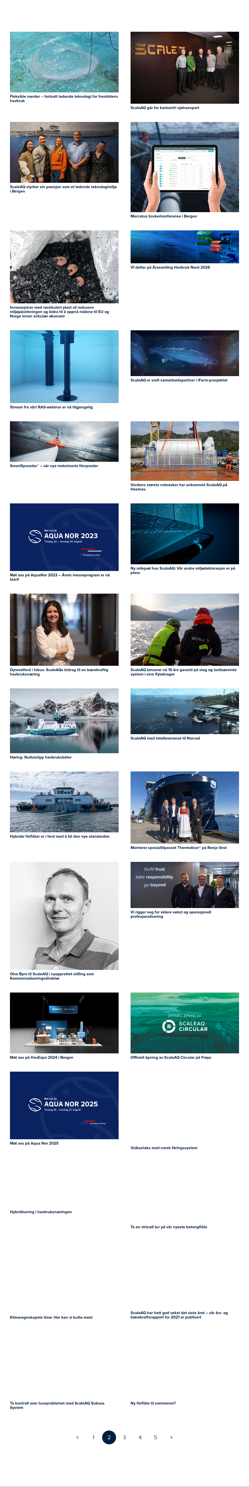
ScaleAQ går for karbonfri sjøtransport (165, 107)
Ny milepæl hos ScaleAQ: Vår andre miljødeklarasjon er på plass (183, 570)
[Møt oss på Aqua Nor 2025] (64, 1074)
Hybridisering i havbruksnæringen (41, 1212)
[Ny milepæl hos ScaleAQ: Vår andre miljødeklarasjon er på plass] (185, 506)
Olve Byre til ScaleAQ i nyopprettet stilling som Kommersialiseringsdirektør (52, 976)
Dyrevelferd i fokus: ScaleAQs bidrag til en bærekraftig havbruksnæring (59, 672)
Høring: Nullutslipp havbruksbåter (41, 757)
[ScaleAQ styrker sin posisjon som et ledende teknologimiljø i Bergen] (64, 124)
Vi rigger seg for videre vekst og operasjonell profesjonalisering (171, 914)
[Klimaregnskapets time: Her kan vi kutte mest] (64, 1244)
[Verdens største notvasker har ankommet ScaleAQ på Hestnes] (185, 424)
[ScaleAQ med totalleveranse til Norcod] (185, 691)
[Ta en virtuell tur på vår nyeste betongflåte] (185, 1164)
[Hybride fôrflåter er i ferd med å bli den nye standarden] (64, 774)
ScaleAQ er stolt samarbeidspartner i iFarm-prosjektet (179, 380)
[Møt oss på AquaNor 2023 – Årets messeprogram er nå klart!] (64, 506)
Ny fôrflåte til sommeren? (153, 1403)
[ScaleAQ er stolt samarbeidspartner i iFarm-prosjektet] (185, 333)
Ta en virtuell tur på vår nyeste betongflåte (169, 1227)
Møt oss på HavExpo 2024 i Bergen (41, 1057)
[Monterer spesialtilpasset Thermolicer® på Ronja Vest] (185, 774)
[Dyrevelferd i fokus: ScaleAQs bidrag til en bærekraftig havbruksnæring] (64, 596)
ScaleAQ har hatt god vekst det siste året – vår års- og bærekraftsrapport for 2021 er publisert (179, 1315)
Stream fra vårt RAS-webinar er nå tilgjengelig (51, 407)
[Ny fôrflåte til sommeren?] (185, 1334)
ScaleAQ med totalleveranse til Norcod (165, 738)
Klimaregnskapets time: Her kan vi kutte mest (51, 1317)
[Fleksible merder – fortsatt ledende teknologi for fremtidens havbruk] (64, 34)
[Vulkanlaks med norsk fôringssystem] (185, 1074)
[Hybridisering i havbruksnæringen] (64, 1164)
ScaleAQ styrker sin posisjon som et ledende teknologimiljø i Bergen (63, 189)
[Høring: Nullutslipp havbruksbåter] (64, 691)
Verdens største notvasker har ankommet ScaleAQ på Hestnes (179, 487)
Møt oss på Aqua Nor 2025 (34, 1143)
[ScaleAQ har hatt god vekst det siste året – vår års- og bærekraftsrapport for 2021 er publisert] (185, 1244)
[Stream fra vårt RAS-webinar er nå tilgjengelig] (64, 333)
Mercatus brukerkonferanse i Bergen (164, 216)
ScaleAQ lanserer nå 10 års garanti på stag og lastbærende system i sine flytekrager (184, 672)
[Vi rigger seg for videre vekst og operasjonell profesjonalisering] (185, 864)
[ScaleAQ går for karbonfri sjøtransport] (185, 34)
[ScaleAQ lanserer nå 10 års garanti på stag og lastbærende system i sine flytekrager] (185, 596)
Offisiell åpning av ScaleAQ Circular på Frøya (171, 1057)
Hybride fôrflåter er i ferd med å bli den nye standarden (60, 836)
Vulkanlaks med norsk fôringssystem (164, 1148)
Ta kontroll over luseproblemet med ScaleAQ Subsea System (57, 1405)
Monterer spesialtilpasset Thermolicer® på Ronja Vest (179, 847)
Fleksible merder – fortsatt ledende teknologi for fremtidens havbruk (64, 98)
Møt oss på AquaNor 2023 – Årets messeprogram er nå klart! (60, 577)
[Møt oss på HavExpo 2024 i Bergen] (64, 995)
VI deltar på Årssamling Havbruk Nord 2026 (170, 267)
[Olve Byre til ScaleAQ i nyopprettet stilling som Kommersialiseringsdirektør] (64, 864)
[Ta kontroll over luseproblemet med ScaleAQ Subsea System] (64, 1334)
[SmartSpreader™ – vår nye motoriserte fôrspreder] (64, 424)
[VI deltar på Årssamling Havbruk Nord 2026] (185, 233)
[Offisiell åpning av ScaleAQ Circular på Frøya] (185, 995)
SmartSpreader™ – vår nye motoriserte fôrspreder (54, 466)
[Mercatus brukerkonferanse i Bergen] (185, 124)
